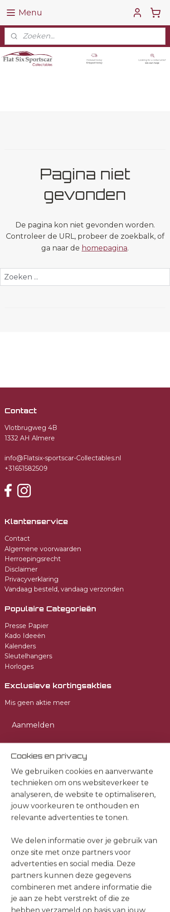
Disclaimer (21, 569)
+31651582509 (26, 468)
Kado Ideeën (25, 636)
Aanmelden (33, 725)
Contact (17, 538)
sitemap (131, 880)
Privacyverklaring (31, 579)
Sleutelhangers (28, 656)
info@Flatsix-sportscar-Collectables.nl (63, 458)
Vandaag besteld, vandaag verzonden (64, 589)
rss (148, 880)
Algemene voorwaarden (43, 549)
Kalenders (20, 646)
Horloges (19, 666)
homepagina (104, 248)
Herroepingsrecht (33, 559)
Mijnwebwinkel (128, 895)
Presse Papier (27, 626)
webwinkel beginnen (49, 895)
